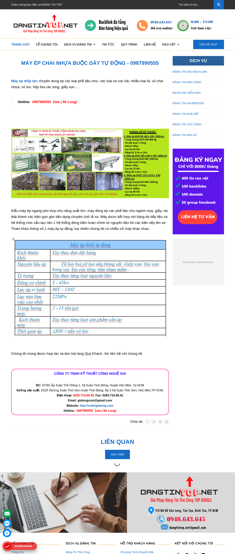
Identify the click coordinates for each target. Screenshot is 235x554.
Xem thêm (117, 454)
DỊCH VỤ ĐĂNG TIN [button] (81, 488)
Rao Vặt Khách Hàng (133, 520)
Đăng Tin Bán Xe (76, 526)
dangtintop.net (163, 549)
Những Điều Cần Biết (133, 508)
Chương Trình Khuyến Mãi (136, 496)
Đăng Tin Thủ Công (78, 496)
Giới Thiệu (17, 502)
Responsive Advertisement (198, 262)
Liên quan (117, 441)
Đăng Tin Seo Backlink (80, 502)
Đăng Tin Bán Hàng (78, 508)
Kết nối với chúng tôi (194, 488)
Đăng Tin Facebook (78, 520)
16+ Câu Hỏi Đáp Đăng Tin (137, 514)
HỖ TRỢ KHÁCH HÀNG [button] (137, 488)
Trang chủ (17, 496)
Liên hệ (15, 532)
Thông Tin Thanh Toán (134, 502)
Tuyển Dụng (18, 526)
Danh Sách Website (23, 520)
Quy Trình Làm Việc (23, 514)
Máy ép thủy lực (24, 81)
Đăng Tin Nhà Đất (77, 532)
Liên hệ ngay (209, 44)
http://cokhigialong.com (96, 405)
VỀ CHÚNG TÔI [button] (22, 488)
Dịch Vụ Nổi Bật (21, 508)
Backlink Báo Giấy (77, 514)
